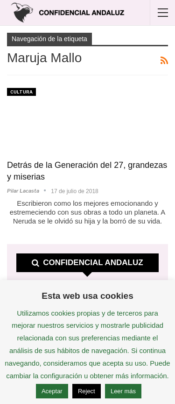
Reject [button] (86, 391)
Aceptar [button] (52, 391)
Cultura (21, 91)
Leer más (123, 391)
